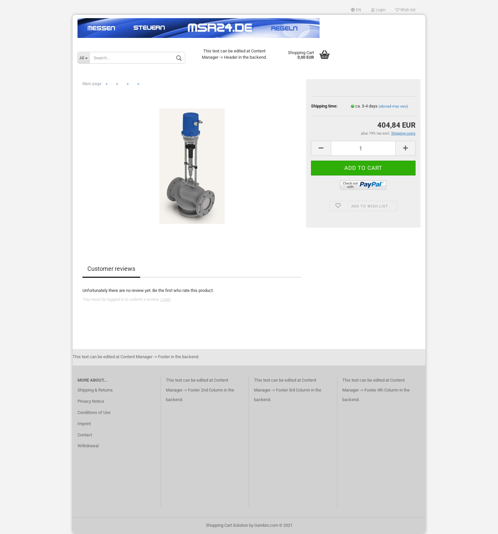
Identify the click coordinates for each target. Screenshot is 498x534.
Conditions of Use (94, 412)
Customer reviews (111, 268)
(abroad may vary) (393, 106)
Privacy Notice (91, 401)
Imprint (84, 423)
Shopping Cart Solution (227, 525)
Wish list (405, 10)
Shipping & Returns (95, 390)
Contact (85, 434)
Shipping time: (324, 106)
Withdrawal (88, 445)
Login (378, 10)
